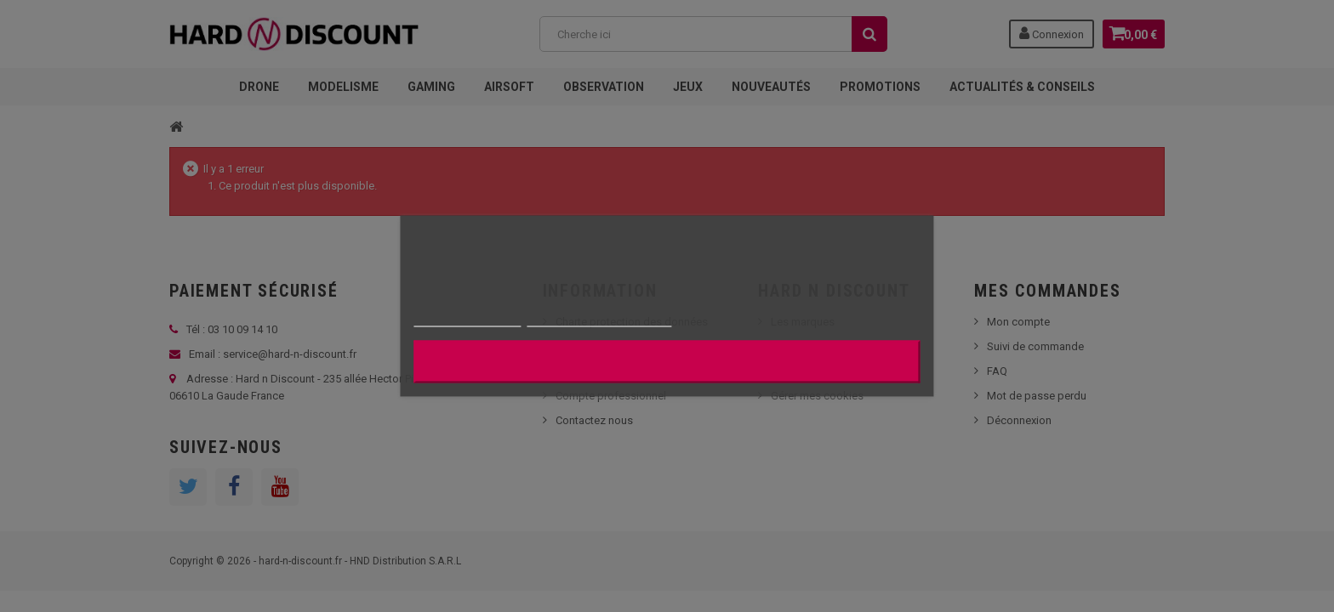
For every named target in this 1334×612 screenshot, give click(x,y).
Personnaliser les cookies (599, 319)
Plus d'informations (467, 319)
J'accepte (666, 362)
